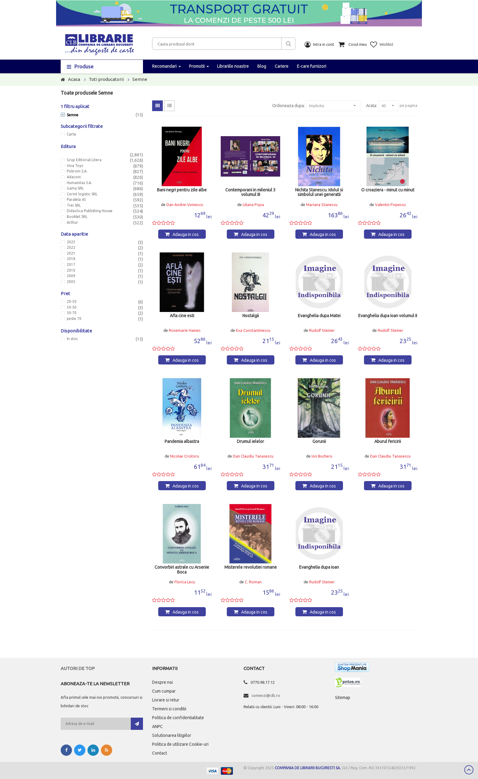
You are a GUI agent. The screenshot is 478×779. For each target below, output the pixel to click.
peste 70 (74, 319)
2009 (71, 276)
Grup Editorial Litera (84, 160)
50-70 (72, 313)
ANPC (157, 726)
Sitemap (342, 697)
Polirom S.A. (77, 171)
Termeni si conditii (169, 708)
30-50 (72, 307)
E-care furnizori (311, 66)
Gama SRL (75, 188)
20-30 (72, 301)
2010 (71, 270)
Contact (159, 753)
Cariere (281, 66)
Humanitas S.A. (79, 183)
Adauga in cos (186, 234)
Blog (261, 66)
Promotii (197, 66)
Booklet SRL (77, 217)
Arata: (371, 105)
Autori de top (78, 668)
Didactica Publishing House (89, 211)
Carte (71, 134)
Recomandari (164, 66)
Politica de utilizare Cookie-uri (180, 744)
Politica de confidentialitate (178, 717)
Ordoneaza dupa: (288, 105)
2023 (71, 242)
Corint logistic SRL (82, 194)
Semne (139, 79)
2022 (71, 247)
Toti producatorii (106, 79)
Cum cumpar (164, 691)
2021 (71, 253)
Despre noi (162, 682)
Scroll (468, 769)
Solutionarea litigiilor (171, 735)
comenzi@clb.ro (265, 695)
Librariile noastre (233, 66)
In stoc (72, 339)
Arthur (72, 222)
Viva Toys (75, 166)
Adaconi (74, 177)
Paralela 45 (76, 199)
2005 (71, 282)
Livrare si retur (165, 699)
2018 (71, 259)
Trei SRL (74, 205)
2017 (71, 264)
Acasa (74, 79)
